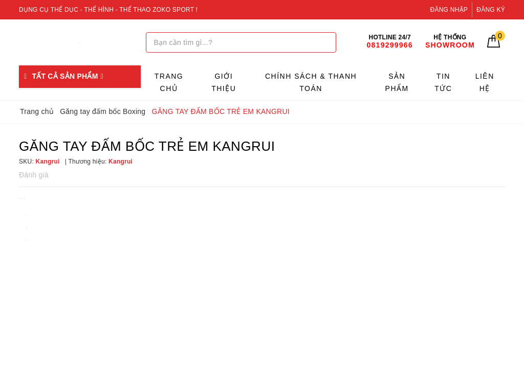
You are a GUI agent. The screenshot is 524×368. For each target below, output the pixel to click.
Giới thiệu (223, 82)
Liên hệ (484, 82)
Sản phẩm (397, 82)
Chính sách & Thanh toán (311, 82)
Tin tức (443, 82)
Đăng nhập (449, 9)
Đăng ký (490, 9)
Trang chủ (169, 82)
